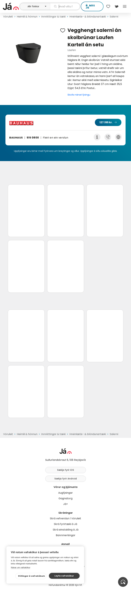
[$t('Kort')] (116, 6)
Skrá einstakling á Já (65, 529)
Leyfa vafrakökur (64, 575)
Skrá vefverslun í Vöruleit (65, 518)
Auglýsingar (65, 493)
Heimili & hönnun (27, 16)
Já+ (65, 504)
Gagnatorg (65, 498)
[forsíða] (11, 6)
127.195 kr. (105, 122)
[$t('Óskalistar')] (108, 6)
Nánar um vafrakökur (20, 567)
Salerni (114, 16)
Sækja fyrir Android (65, 478)
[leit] (65, 6)
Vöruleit (8, 16)
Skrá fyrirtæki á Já (65, 524)
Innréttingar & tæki (53, 16)
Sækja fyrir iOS (65, 470)
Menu (124, 6)
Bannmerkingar (65, 535)
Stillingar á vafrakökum (31, 576)
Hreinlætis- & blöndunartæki (87, 16)
